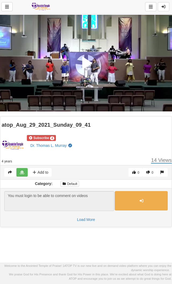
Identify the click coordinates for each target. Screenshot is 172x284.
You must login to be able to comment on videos (59, 201)
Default (69, 184)
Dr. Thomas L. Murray (51, 145)
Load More (86, 219)
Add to (40, 172)
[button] (41, 138)
